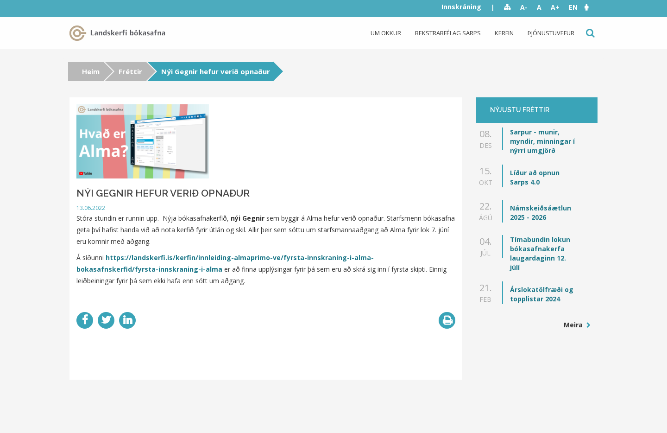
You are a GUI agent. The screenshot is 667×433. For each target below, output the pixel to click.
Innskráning (461, 6)
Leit (589, 33)
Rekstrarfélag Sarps (448, 33)
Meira (574, 324)
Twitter (106, 320)
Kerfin (504, 33)
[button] (591, 7)
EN (573, 7)
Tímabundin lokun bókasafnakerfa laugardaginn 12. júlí (540, 253)
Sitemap (507, 7)
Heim (91, 71)
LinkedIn (127, 320)
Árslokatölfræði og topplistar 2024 (541, 294)
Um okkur (386, 33)
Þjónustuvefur (551, 33)
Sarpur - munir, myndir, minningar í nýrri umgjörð (542, 141)
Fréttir (130, 71)
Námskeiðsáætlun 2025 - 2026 (540, 213)
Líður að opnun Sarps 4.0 (535, 177)
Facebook (84, 320)
